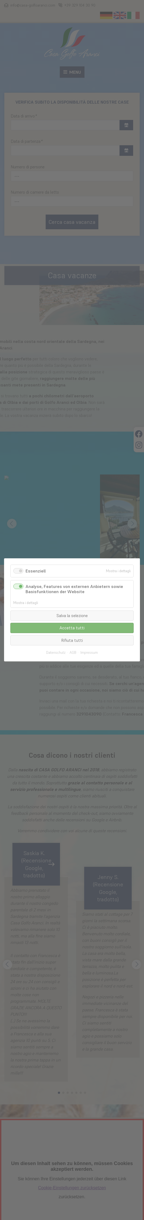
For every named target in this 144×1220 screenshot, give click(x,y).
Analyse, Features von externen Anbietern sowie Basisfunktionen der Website (74, 589)
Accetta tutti (72, 628)
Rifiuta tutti (72, 640)
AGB (73, 653)
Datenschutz (55, 653)
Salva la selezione (72, 615)
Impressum (89, 653)
